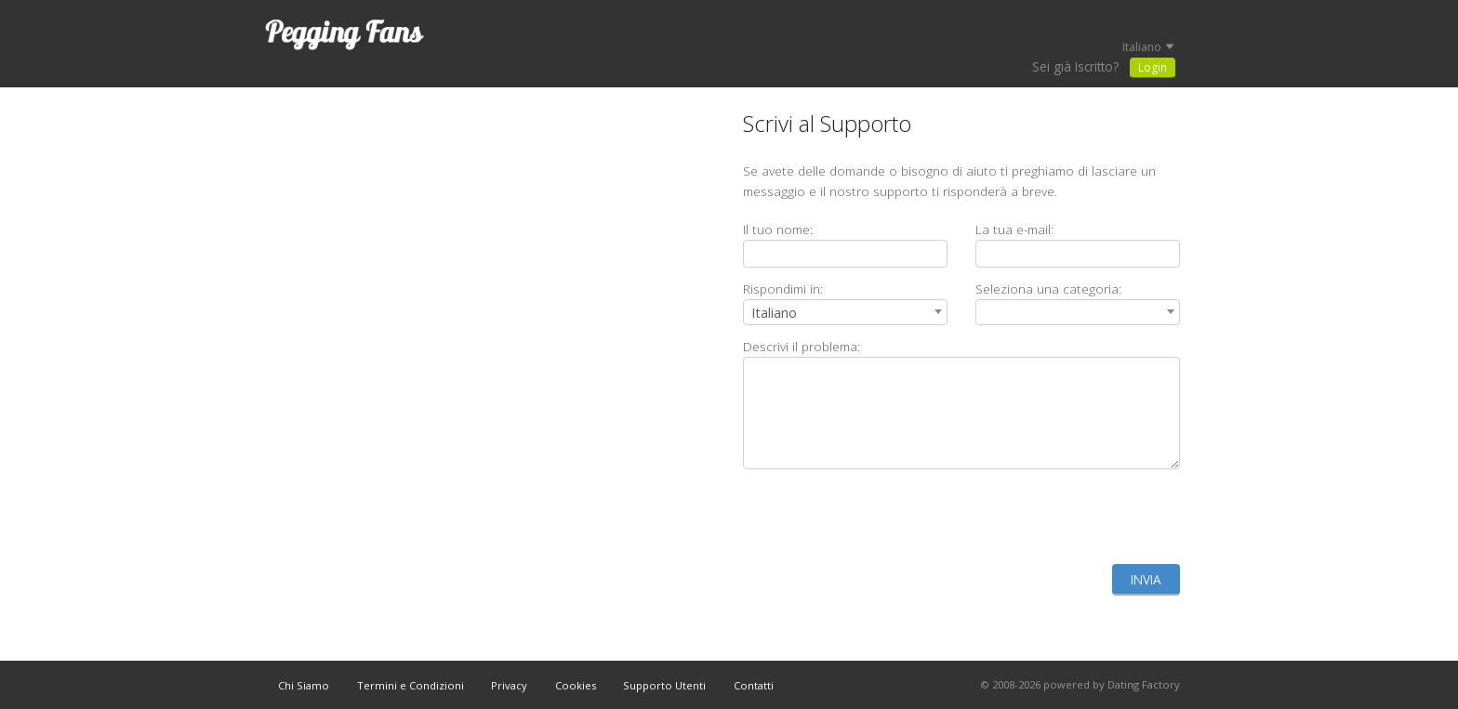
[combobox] (845, 312)
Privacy (509, 685)
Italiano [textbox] (774, 313)
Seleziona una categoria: (1048, 288)
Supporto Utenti (664, 685)
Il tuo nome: (778, 229)
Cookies (575, 685)
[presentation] (1038, 516)
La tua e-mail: (1014, 229)
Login (1152, 67)
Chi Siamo (303, 685)
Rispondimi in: (783, 288)
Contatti (754, 685)
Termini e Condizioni (410, 685)
